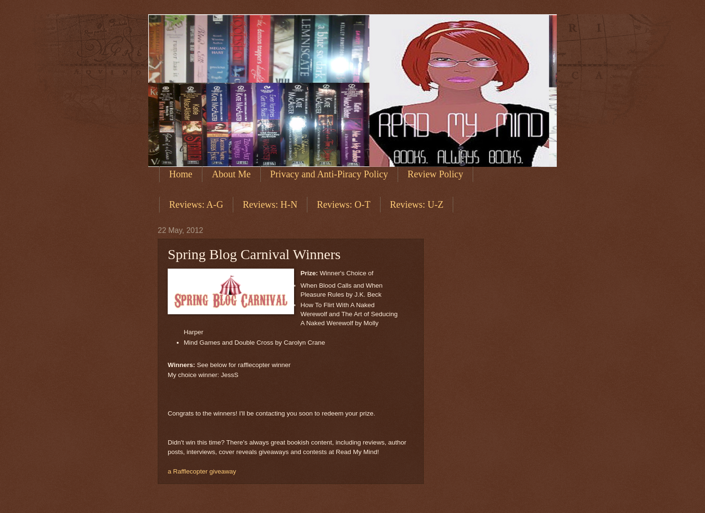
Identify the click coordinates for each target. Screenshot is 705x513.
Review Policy (435, 174)
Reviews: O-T (344, 204)
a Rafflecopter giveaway (202, 471)
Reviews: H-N (270, 204)
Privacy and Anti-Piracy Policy (329, 174)
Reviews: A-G (196, 204)
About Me (231, 174)
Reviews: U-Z (417, 204)
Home (180, 174)
